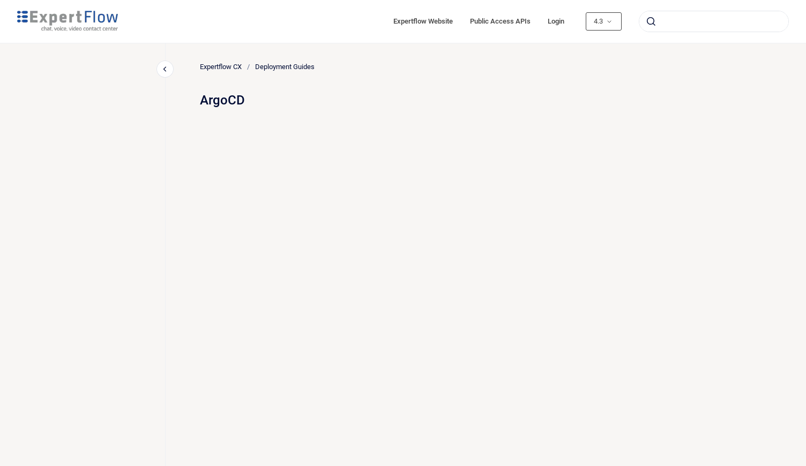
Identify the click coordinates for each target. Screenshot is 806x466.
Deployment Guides (285, 67)
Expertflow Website (423, 21)
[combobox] (713, 21)
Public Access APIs (500, 21)
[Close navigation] (165, 69)
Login (556, 21)
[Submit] (651, 21)
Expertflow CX (221, 67)
